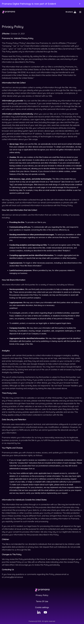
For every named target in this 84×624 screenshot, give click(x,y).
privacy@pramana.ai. (13, 577)
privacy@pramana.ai (19, 487)
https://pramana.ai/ (66, 49)
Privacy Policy (42, 595)
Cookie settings (42, 607)
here (26, 369)
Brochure (71, 12)
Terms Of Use (42, 601)
